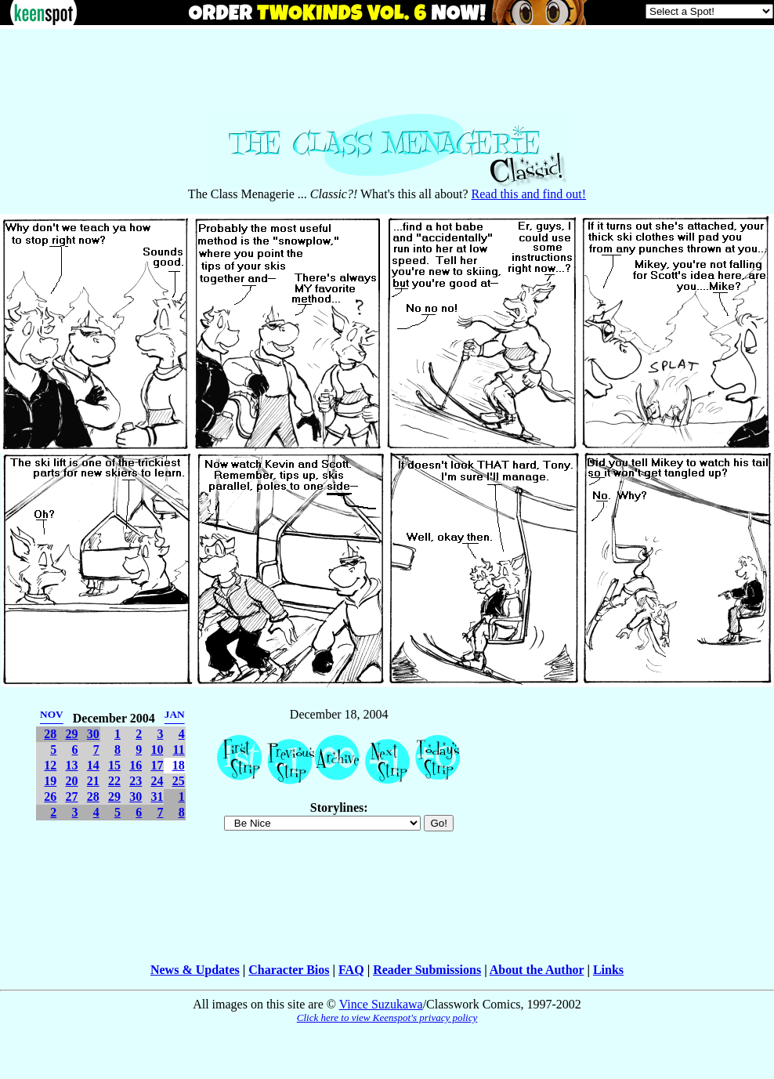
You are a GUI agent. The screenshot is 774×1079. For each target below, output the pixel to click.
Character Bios (288, 969)
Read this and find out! (529, 194)
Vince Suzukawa (381, 1004)
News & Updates (195, 969)
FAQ (351, 969)
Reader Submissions (427, 969)
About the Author (537, 969)
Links (608, 969)
